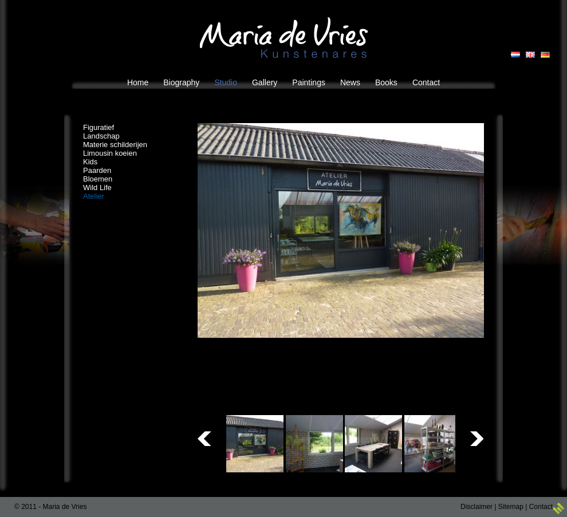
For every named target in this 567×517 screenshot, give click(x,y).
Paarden (97, 170)
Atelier (93, 196)
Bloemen (97, 179)
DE (545, 55)
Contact (541, 507)
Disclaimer (476, 507)
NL (515, 55)
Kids (90, 161)
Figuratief (98, 127)
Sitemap (510, 507)
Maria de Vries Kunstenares (284, 37)
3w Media (558, 508)
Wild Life (97, 187)
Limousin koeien (110, 153)
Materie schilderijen (115, 144)
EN (530, 55)
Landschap (101, 136)
